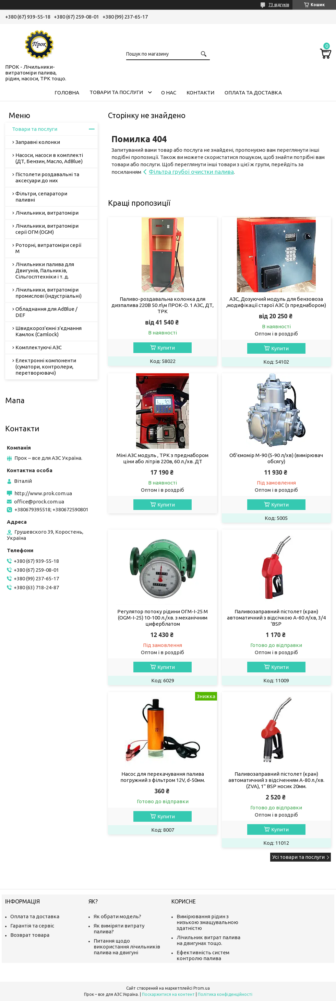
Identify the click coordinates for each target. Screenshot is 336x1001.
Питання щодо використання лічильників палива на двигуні (127, 946)
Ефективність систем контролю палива (203, 955)
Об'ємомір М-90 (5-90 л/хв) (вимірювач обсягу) (276, 458)
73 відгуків (278, 4)
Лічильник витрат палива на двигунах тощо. (208, 940)
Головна (67, 92)
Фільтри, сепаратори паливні (41, 197)
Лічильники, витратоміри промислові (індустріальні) (48, 293)
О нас (168, 92)
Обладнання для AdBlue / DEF (46, 312)
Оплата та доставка (253, 92)
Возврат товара (29, 935)
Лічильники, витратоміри (47, 213)
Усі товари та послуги (298, 857)
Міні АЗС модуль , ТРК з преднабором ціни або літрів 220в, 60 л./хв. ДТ (162, 458)
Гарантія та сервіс (32, 926)
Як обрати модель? (117, 916)
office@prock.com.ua (39, 501)
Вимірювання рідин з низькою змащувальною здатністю (207, 922)
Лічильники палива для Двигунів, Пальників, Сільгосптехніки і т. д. (44, 270)
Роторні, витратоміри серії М (48, 248)
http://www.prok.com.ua (43, 493)
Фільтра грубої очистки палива (191, 171)
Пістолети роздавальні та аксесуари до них (47, 177)
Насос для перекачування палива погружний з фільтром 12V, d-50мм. (162, 777)
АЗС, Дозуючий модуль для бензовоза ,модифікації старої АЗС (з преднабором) (276, 302)
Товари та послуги (116, 92)
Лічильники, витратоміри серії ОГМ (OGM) (47, 229)
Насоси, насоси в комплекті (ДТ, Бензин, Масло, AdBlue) (49, 158)
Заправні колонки (37, 142)
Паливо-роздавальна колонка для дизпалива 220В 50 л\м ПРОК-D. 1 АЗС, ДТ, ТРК (162, 305)
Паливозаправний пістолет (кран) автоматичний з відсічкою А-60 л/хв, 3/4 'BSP (276, 617)
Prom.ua (201, 988)
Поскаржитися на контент (168, 994)
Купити (166, 348)
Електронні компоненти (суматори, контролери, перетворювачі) (45, 366)
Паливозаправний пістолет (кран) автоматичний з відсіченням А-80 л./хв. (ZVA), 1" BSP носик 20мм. (276, 780)
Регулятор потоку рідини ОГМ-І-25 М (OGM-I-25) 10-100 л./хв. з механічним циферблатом (162, 617)
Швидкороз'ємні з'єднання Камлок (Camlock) (48, 331)
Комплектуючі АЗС (38, 347)
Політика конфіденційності (225, 994)
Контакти (200, 92)
